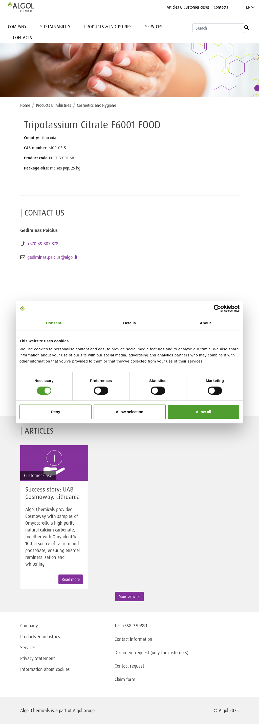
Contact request (129, 666)
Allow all (203, 412)
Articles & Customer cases (188, 7)
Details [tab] (129, 323)
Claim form (125, 679)
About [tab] (205, 323)
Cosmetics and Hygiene (96, 105)
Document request (132, 652)
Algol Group (84, 710)
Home (25, 105)
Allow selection (129, 412)
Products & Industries (108, 26)
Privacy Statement (37, 658)
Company (17, 26)
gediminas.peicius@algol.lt (52, 257)
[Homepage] (26, 7)
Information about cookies (45, 669)
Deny (55, 412)
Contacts (221, 7)
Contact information (133, 639)
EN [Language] (250, 7)
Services (153, 26)
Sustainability (55, 26)
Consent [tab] (53, 323)
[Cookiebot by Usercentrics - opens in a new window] (217, 308)
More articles (129, 596)
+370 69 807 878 (42, 243)
